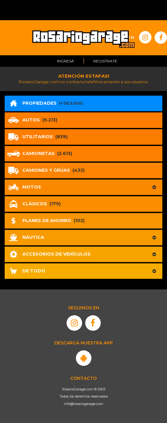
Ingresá (65, 61)
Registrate (105, 61)
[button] (83, 187)
